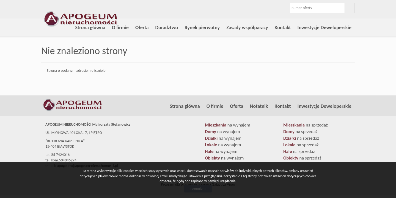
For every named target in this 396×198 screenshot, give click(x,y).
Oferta (141, 27)
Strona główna (90, 27)
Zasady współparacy (247, 27)
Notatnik (259, 106)
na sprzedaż (305, 125)
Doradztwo (166, 27)
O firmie (120, 27)
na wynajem (227, 125)
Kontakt (283, 27)
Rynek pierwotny (202, 27)
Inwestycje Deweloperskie (324, 27)
